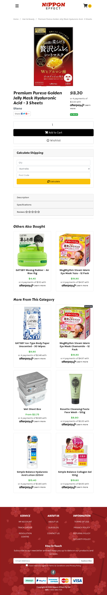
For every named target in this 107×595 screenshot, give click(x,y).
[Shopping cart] (87, 6)
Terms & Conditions (57, 566)
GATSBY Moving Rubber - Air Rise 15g (32, 272)
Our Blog (53, 527)
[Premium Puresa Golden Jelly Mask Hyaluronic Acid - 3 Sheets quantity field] (53, 124)
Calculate (53, 181)
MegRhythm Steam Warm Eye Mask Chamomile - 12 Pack (75, 346)
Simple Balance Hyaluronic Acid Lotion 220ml (32, 473)
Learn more (39, 285)
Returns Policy (81, 533)
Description (23, 197)
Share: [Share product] (21, 114)
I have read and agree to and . (53, 565)
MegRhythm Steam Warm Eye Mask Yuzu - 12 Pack (75, 272)
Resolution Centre (25, 535)
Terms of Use (81, 521)
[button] (53, 140)
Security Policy (81, 539)
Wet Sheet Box (32, 409)
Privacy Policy (82, 527)
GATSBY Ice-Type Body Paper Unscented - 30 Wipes (32, 345)
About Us (53, 521)
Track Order (25, 527)
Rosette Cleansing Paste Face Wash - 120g (74, 411)
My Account (25, 521)
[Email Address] (46, 561)
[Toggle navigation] (17, 6)
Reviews (28, 212)
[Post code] (53, 175)
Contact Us (53, 533)
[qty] (53, 162)
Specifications (24, 204)
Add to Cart (53, 132)
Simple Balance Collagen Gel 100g (75, 473)
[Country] (53, 169)
